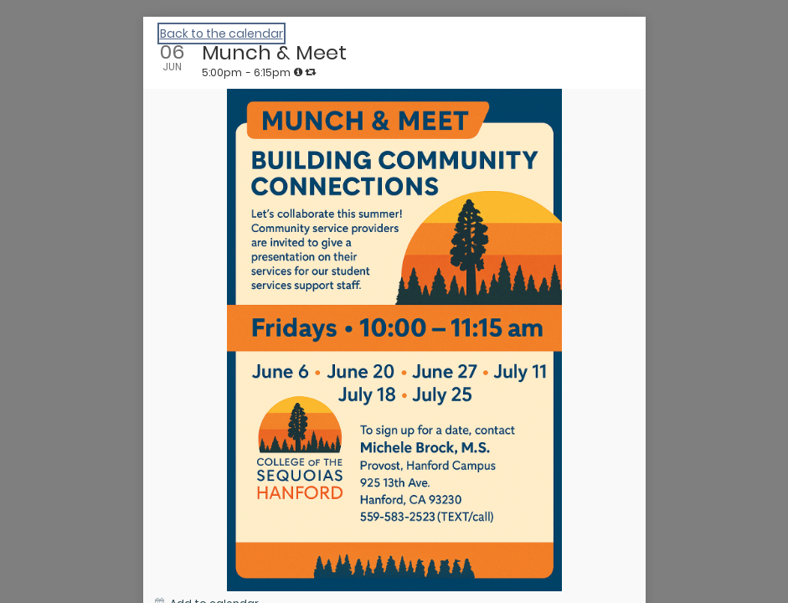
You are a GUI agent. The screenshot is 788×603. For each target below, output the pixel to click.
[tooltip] (298, 72)
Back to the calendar (221, 33)
